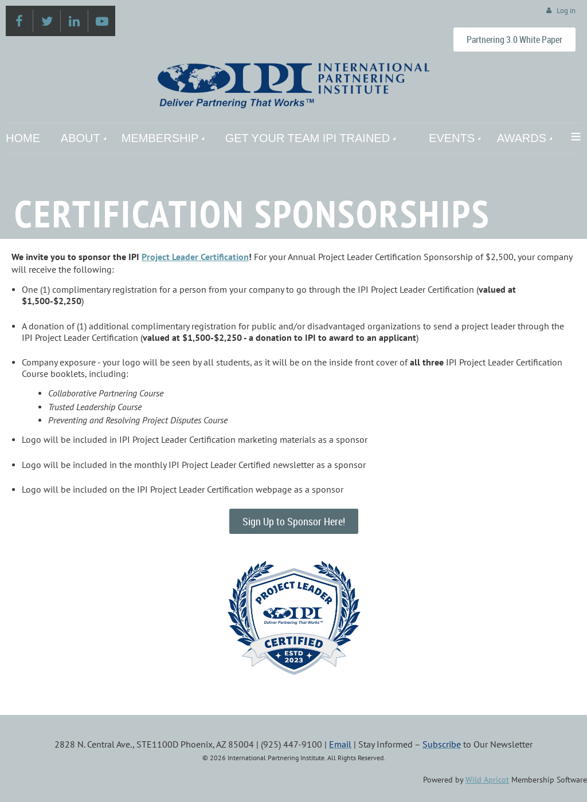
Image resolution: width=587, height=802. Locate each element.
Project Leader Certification (195, 256)
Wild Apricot (487, 780)
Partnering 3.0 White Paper (514, 39)
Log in (566, 10)
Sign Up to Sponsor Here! (293, 521)
